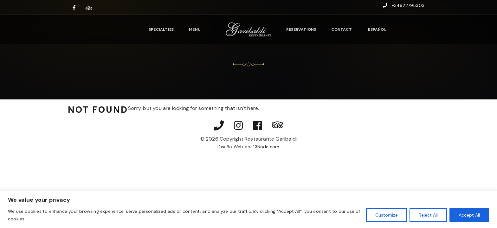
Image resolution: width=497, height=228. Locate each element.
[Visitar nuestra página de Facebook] (74, 8)
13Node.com (266, 146)
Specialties (161, 29)
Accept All (469, 215)
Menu (195, 29)
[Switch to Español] (377, 29)
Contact (341, 29)
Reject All (428, 215)
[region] (248, 209)
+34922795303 (408, 5)
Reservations (301, 29)
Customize (386, 215)
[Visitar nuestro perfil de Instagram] (238, 126)
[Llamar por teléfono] (219, 126)
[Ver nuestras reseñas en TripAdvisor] (89, 8)
